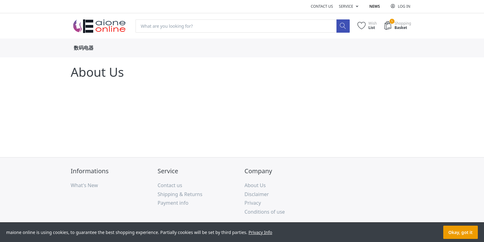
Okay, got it (461, 232)
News (374, 6)
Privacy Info (260, 232)
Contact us (322, 6)
